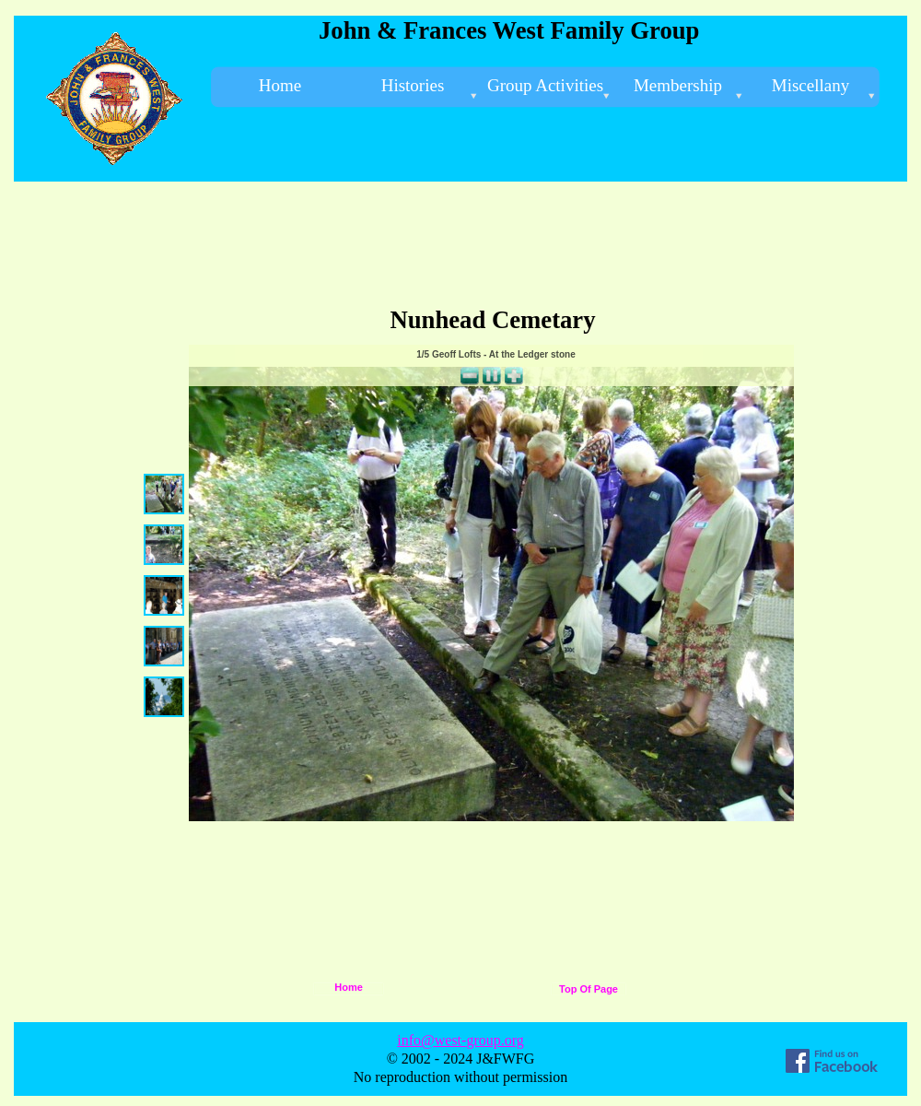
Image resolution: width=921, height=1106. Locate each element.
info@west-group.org (460, 1040)
